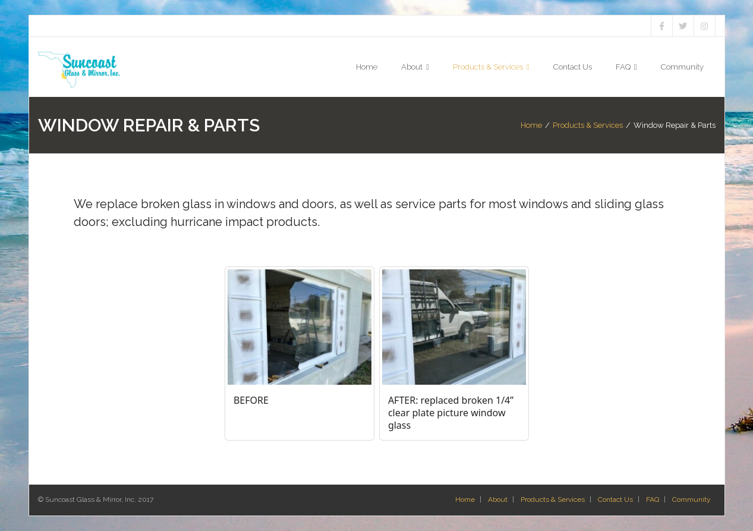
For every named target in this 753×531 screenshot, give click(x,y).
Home (531, 125)
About (498, 499)
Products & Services (588, 125)
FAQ (652, 499)
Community (691, 499)
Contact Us (615, 499)
